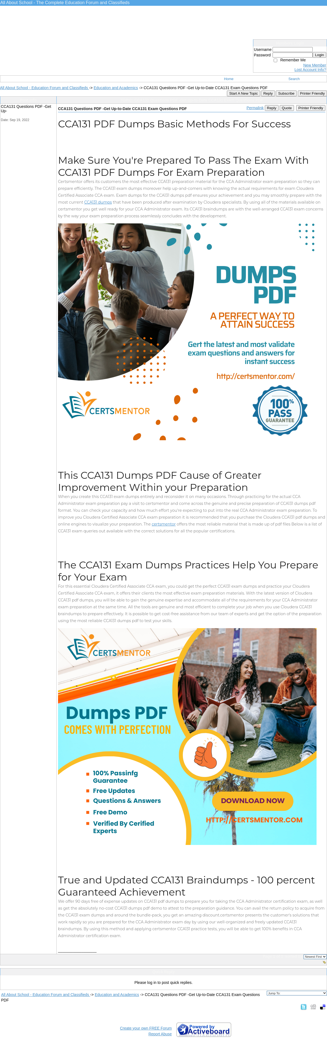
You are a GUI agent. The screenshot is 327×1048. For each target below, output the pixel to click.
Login (319, 55)
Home (228, 79)
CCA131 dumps (98, 202)
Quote (287, 108)
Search (294, 79)
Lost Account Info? (310, 69)
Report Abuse (160, 1034)
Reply (268, 93)
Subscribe (286, 93)
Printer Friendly (312, 93)
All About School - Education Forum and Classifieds (44, 88)
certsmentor (164, 524)
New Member (314, 65)
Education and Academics (116, 88)
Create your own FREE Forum (146, 1028)
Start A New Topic (243, 93)
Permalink (254, 108)
